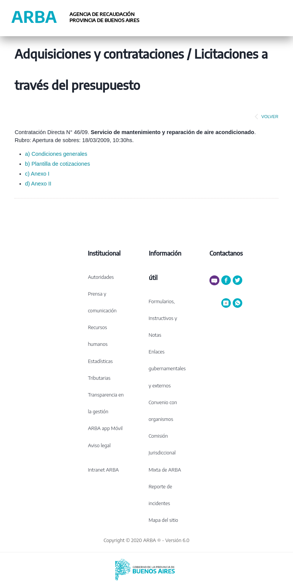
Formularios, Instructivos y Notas (163, 318)
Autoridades (101, 277)
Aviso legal (99, 445)
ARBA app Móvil (105, 428)
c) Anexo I (37, 174)
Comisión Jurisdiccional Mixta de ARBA (165, 452)
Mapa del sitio (163, 520)
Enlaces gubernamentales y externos (167, 368)
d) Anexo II (38, 184)
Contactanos (226, 253)
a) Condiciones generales (56, 154)
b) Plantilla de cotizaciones (57, 164)
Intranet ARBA (103, 470)
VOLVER (265, 116)
